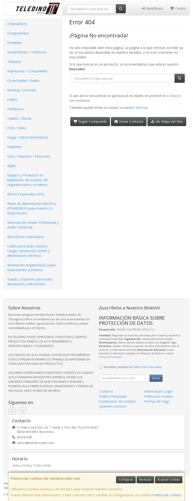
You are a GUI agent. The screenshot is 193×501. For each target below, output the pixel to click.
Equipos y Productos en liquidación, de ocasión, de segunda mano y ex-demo (27, 180)
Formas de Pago (157, 401)
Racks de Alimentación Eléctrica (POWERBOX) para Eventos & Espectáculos (31, 208)
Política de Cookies (166, 495)
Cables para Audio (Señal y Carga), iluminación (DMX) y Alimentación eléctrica (28, 251)
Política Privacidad (112, 396)
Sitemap (142, 107)
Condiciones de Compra (117, 401)
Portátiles (14, 42)
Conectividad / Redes (23, 80)
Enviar (156, 378)
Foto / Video (16, 128)
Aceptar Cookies (169, 480)
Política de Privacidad (110, 357)
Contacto (174, 95)
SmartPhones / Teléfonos (27, 52)
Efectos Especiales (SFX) (25, 194)
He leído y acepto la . (133, 367)
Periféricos (15, 109)
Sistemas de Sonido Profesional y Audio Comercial (33, 224)
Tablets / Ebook (19, 118)
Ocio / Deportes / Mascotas (28, 156)
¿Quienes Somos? (112, 406)
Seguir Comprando (90, 121)
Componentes (18, 33)
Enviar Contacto (128, 121)
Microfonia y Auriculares (25, 236)
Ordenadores (17, 24)
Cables (12, 99)
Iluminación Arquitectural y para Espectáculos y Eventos (31, 267)
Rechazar (145, 480)
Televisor (14, 61)
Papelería (14, 147)
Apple (11, 165)
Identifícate (152, 8)
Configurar (126, 480)
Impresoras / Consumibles (27, 71)
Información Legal (158, 391)
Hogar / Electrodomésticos (27, 137)
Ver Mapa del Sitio (167, 121)
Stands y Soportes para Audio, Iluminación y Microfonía (30, 281)
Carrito (178, 8)
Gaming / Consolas (21, 90)
